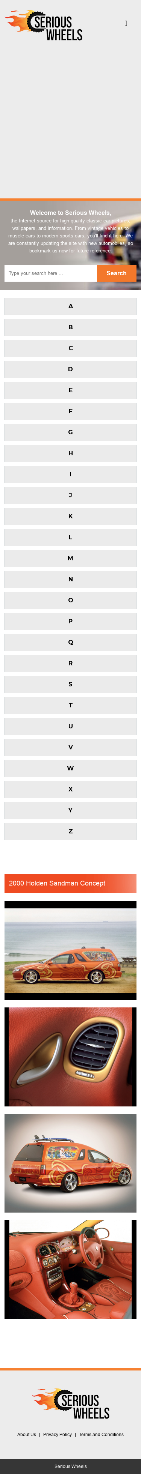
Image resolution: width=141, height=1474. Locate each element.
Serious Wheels (71, 1466)
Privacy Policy (57, 1434)
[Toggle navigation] (125, 25)
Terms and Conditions (101, 1434)
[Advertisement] (70, 117)
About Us (26, 1434)
